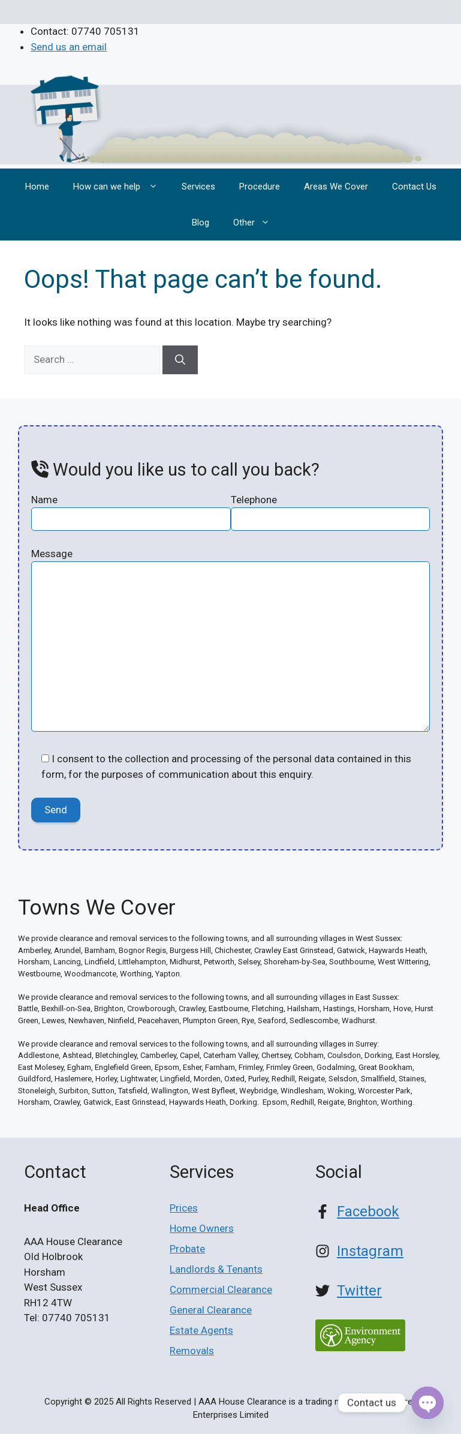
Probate (187, 1249)
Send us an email (69, 47)
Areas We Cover (336, 186)
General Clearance (211, 1310)
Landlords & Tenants (216, 1269)
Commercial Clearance (221, 1289)
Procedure (259, 186)
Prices (184, 1208)
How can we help (121, 187)
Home (37, 186)
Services (198, 186)
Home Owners (202, 1228)
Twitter (359, 1290)
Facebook (368, 1211)
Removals (192, 1351)
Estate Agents (201, 1330)
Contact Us (414, 186)
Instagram (370, 1251)
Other (257, 222)
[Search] (180, 359)
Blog (200, 222)
